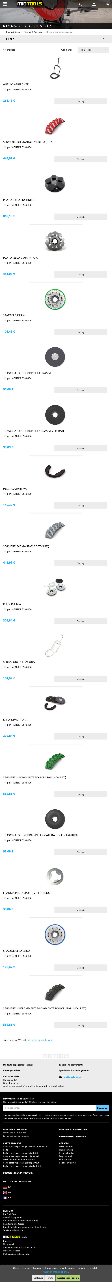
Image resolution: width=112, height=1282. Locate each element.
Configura (38, 1277)
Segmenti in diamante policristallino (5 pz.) (34, 777)
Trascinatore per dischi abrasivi (27, 372)
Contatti (7, 1240)
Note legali (8, 1244)
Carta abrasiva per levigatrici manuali (21, 1156)
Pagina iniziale (13, 31)
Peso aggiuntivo (15, 488)
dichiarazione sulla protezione (14, 1118)
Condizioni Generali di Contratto (19, 1247)
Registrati (102, 1107)
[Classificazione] (93, 50)
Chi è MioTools (10, 1214)
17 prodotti (9, 49)
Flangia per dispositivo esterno (26, 892)
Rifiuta (50, 1277)
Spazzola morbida (16, 950)
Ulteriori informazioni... (56, 1271)
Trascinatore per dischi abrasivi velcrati (33, 430)
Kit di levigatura (15, 719)
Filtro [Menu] (55, 38)
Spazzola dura (14, 315)
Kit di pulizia (12, 604)
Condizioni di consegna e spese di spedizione (25, 1227)
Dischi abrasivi (66, 1146)
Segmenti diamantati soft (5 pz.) (26, 546)
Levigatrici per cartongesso (16, 1135)
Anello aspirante (16, 84)
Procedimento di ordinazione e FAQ (20, 1220)
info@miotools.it (72, 1076)
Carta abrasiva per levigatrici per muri (21, 1162)
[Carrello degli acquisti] (107, 4)
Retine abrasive (66, 1152)
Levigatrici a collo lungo (14, 1132)
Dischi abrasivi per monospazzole (19, 1159)
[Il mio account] (94, 4)
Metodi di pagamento (13, 1217)
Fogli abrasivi (65, 1156)
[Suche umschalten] (81, 3)
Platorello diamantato (20, 257)
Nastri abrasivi (66, 1149)
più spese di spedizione (39, 1039)
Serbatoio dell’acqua (19, 661)
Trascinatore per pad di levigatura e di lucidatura (40, 835)
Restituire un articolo (13, 1223)
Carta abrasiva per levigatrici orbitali (20, 1152)
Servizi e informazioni (13, 1230)
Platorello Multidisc (18, 199)
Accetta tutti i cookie (68, 1277)
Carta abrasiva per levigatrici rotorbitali (22, 1165)
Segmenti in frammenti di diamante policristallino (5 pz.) (44, 1008)
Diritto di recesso (11, 1250)
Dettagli (81, 101)
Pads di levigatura (67, 1162)
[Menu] (5, 4)
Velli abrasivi (65, 1159)
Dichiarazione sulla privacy (16, 1253)
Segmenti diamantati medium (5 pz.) (28, 141)
